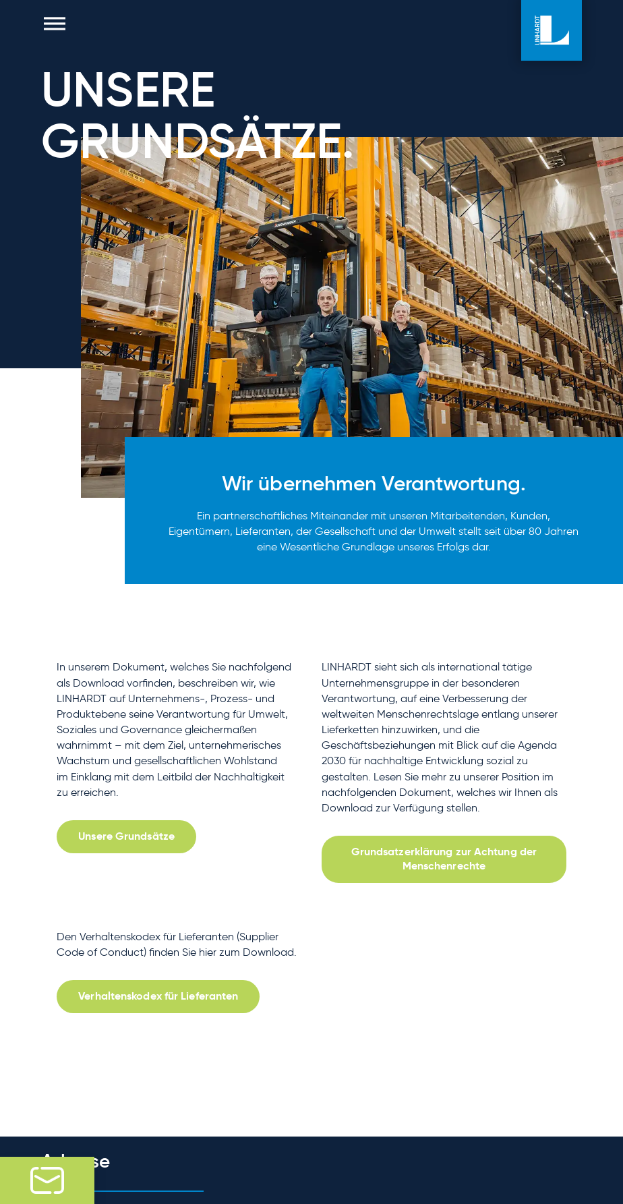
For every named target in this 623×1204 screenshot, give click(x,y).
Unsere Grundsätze (126, 836)
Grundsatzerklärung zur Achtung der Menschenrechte (444, 858)
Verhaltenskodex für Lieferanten (158, 996)
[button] (54, 24)
